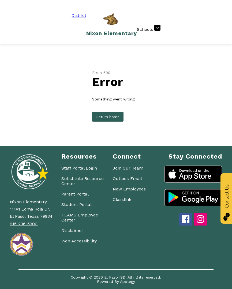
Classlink (122, 199)
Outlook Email (127, 178)
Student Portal (76, 204)
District (79, 15)
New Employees (129, 189)
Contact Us (226, 196)
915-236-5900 (24, 223)
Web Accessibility (79, 240)
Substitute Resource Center (82, 181)
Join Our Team (128, 168)
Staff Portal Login (79, 168)
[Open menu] (14, 22)
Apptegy (127, 281)
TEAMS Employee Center (79, 217)
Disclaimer (72, 230)
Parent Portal (75, 194)
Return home (107, 117)
